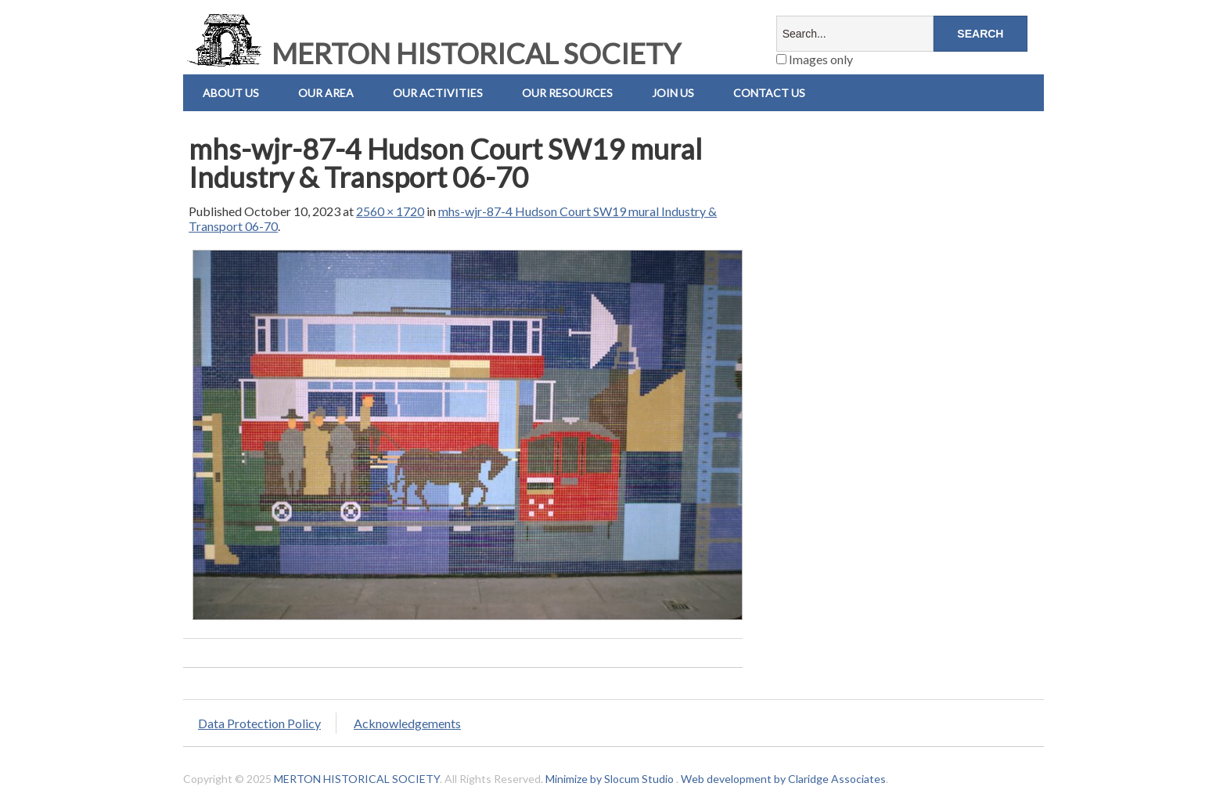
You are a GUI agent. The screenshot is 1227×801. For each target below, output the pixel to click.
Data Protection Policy (259, 723)
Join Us (673, 92)
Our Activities (438, 92)
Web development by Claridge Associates (783, 778)
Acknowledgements (407, 723)
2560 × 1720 (390, 211)
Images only (814, 59)
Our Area (326, 92)
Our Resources (567, 92)
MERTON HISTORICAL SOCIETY (432, 53)
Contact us (769, 92)
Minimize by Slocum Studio (609, 778)
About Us (231, 92)
